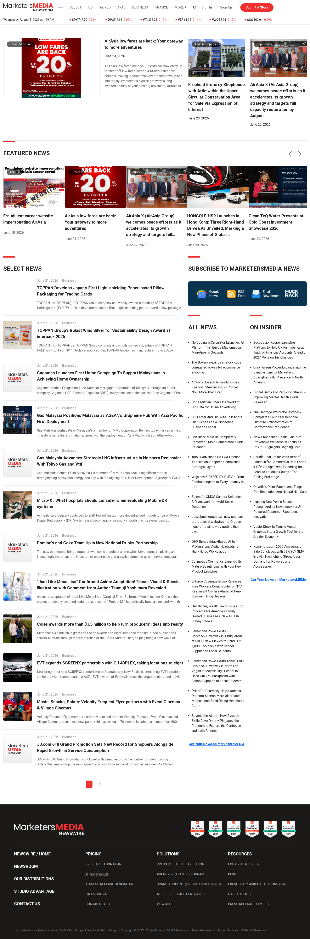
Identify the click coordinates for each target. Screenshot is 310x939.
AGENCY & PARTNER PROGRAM (180, 874)
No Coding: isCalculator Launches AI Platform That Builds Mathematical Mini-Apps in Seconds (218, 347)
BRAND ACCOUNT (189, 884)
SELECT (76, 7)
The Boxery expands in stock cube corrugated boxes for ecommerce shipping (216, 367)
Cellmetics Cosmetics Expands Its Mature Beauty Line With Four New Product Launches (217, 566)
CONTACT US (27, 903)
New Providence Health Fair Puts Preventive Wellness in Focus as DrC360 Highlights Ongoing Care (277, 442)
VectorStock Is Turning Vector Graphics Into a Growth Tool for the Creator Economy (278, 532)
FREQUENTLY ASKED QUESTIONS (258, 884)
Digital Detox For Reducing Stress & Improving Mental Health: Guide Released (279, 397)
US (90, 7)
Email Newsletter (265, 294)
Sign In (207, 7)
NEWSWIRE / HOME (32, 853)
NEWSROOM (26, 866)
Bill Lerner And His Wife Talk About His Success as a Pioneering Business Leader (217, 422)
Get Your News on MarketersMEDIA (216, 744)
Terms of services (26, 930)
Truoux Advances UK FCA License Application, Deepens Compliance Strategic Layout (216, 462)
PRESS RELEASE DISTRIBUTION (180, 864)
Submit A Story (257, 7)
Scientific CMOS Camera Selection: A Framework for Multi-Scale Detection (217, 502)
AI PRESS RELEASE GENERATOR (109, 884)
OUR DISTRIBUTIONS (34, 878)
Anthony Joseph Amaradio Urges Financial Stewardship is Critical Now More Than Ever (215, 387)
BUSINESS (140, 7)
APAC (121, 7)
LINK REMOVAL (96, 894)
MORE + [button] (181, 7)
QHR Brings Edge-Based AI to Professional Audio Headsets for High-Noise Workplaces (216, 546)
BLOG (232, 874)
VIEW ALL (164, 904)
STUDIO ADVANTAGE (34, 891)
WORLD (105, 7)
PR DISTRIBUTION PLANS (104, 864)
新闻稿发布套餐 (97, 874)
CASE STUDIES (239, 894)
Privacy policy (48, 930)
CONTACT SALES (98, 904)
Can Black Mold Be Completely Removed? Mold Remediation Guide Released (218, 442)
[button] (60, 7)
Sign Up (226, 7)
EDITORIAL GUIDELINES (246, 864)
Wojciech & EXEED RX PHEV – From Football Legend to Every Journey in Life (218, 482)
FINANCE (161, 7)
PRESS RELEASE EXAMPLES (249, 904)
